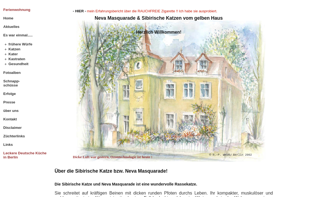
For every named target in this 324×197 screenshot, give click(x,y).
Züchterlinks (14, 136)
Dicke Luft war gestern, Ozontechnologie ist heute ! (112, 157)
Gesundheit (18, 64)
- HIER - (79, 11)
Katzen (14, 49)
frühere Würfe (20, 44)
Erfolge (9, 94)
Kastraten (16, 59)
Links (8, 145)
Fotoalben (12, 73)
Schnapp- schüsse (11, 83)
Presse (9, 102)
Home (8, 18)
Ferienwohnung (16, 10)
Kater (13, 54)
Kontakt (10, 119)
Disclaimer (12, 128)
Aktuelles (11, 27)
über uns (11, 111)
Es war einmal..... (17, 35)
